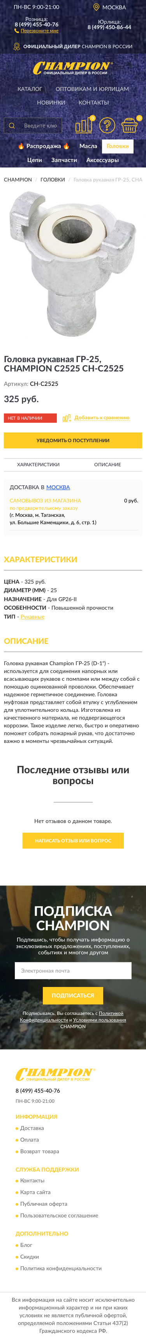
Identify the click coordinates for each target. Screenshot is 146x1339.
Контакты (94, 103)
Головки (118, 146)
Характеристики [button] (38, 464)
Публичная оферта (43, 1204)
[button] (36, 30)
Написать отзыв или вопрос (73, 841)
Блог (26, 1245)
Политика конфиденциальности (61, 1268)
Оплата (29, 1140)
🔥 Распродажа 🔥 (44, 146)
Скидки (29, 1257)
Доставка (32, 1128)
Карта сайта (35, 1193)
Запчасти (64, 160)
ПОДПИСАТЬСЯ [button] (73, 996)
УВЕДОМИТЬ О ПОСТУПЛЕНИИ (73, 440)
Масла (88, 146)
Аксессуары (102, 160)
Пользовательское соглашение (59, 1216)
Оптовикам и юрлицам (92, 89)
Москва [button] (58, 487)
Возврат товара (39, 1151)
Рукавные (32, 617)
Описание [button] (107, 464)
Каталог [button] (30, 89)
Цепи (34, 160)
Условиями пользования (99, 1020)
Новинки (51, 103)
